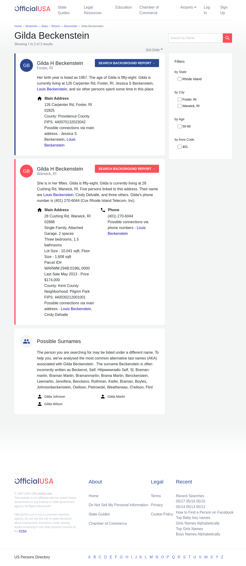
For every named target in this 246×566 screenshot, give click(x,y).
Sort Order (153, 49)
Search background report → (126, 63)
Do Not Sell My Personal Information (119, 504)
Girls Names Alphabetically (197, 523)
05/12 (200, 506)
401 (185, 147)
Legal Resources (92, 10)
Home (94, 495)
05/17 (179, 501)
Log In (207, 10)
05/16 (190, 501)
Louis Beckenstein (52, 89)
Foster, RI (189, 99)
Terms (156, 495)
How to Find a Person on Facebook (204, 512)
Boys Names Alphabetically (197, 534)
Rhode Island (192, 79)
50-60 (186, 126)
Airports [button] (186, 7)
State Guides (64, 10)
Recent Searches (189, 495)
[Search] (195, 38)
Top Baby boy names (192, 517)
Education (123, 7)
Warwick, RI (191, 106)
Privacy (157, 504)
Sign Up (224, 10)
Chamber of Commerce (149, 10)
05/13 (190, 506)
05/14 (179, 506)
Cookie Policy (162, 514)
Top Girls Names (189, 529)
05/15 (200, 501)
